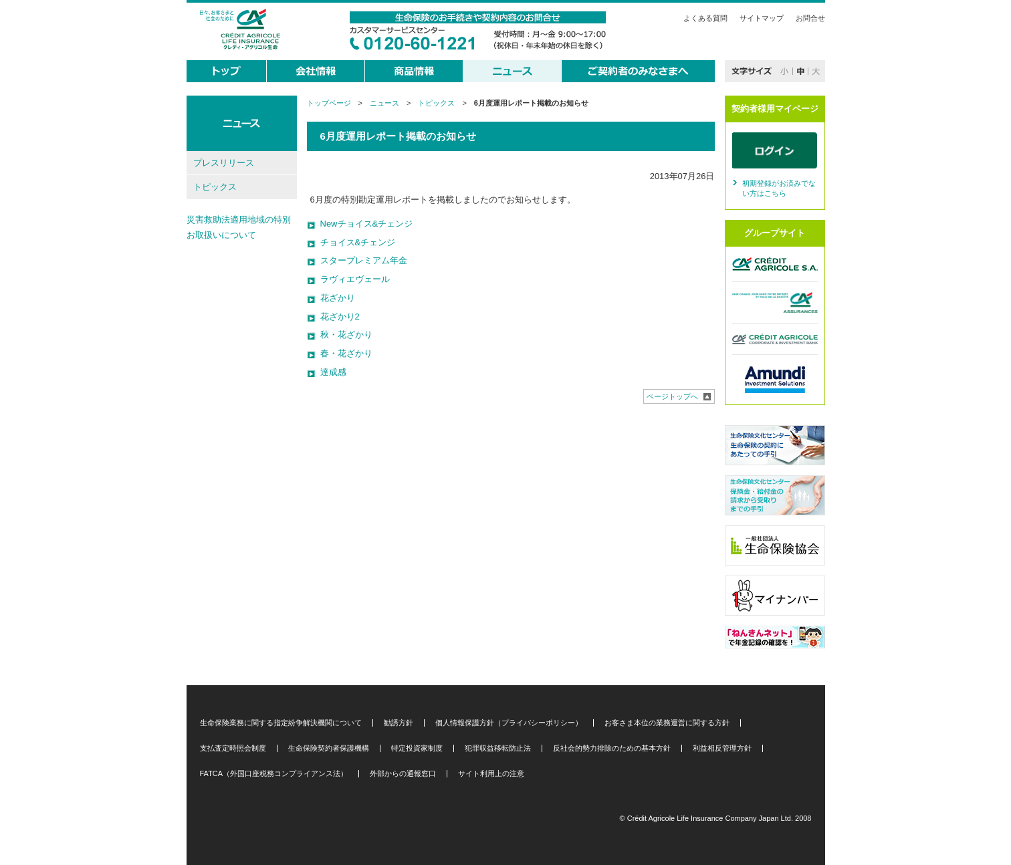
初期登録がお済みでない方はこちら (779, 188)
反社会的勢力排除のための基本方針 (612, 748)
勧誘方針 (398, 723)
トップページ (329, 103)
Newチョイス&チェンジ (366, 224)
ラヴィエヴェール (355, 279)
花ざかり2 (340, 317)
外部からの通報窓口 (403, 773)
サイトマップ (762, 18)
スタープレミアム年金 (363, 260)
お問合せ (810, 18)
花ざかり (337, 298)
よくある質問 (705, 18)
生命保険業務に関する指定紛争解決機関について (281, 723)
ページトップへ (672, 396)
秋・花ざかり (346, 335)
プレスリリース (223, 163)
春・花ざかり (346, 353)
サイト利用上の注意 (491, 773)
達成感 (333, 372)
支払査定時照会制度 (233, 748)
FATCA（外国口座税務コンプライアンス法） (274, 773)
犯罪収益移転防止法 (498, 748)
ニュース (384, 103)
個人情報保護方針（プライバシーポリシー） (508, 723)
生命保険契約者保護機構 (328, 748)
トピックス (436, 103)
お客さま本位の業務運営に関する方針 (666, 723)
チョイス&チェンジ (358, 242)
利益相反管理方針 (722, 748)
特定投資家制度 (417, 748)
